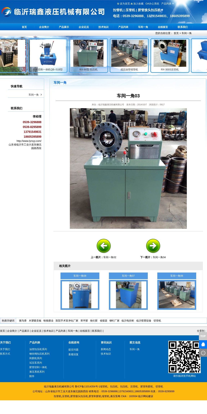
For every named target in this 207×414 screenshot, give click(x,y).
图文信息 (135, 342)
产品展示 (64, 27)
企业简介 (44, 27)
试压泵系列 (35, 362)
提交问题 (73, 349)
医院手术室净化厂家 (67, 320)
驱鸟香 (23, 320)
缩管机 (104, 386)
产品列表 (123, 27)
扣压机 (114, 386)
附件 (31, 376)
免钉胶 (94, 320)
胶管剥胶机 (146, 386)
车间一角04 (159, 257)
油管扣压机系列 (38, 349)
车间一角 (143, 27)
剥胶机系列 (35, 358)
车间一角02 (109, 257)
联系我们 (183, 27)
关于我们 (5, 342)
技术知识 (103, 27)
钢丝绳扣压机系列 (39, 353)
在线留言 (163, 27)
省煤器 (103, 320)
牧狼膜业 (48, 320)
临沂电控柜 (128, 320)
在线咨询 (73, 342)
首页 (24, 27)
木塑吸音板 (35, 320)
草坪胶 (84, 320)
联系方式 (5, 353)
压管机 (134, 386)
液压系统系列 (36, 371)
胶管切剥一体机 (38, 367)
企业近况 (84, 27)
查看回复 (73, 354)
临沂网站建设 (145, 396)
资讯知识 (106, 342)
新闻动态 (106, 349)
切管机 (157, 320)
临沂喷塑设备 (143, 320)
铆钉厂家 (114, 320)
